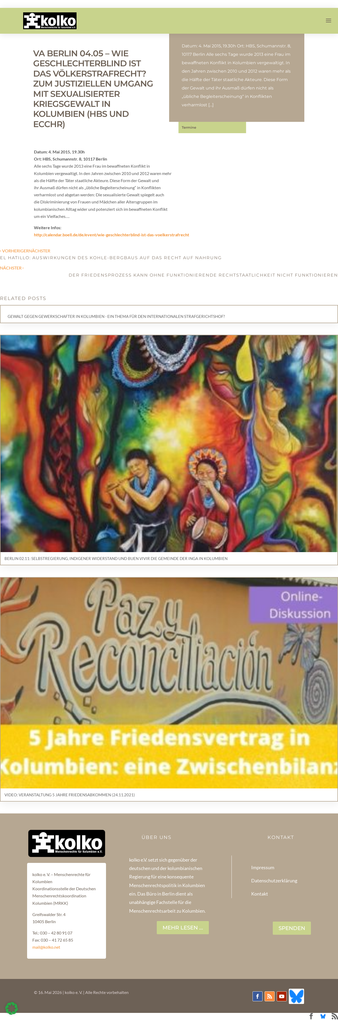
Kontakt (259, 894)
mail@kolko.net (46, 946)
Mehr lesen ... (183, 927)
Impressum (262, 867)
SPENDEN (292, 928)
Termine (189, 127)
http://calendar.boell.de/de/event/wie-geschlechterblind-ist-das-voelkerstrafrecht (111, 234)
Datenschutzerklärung (274, 880)
